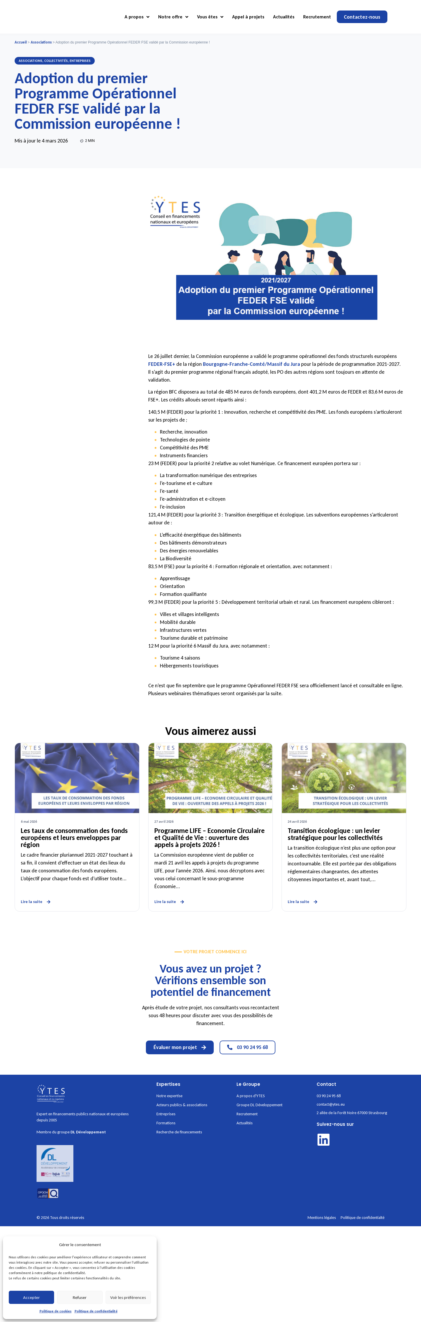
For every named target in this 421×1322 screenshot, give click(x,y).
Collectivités (56, 61)
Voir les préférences (128, 1297)
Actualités (283, 17)
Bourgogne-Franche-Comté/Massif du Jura (251, 364)
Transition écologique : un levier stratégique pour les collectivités (335, 834)
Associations (41, 42)
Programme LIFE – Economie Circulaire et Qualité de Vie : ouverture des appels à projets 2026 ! (209, 837)
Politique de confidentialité (96, 1311)
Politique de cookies (55, 1311)
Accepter (31, 1297)
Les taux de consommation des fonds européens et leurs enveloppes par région (74, 837)
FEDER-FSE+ (161, 364)
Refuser (80, 1297)
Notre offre (173, 17)
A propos (137, 17)
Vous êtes (210, 17)
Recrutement (317, 17)
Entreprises (80, 61)
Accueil (21, 42)
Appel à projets (248, 17)
